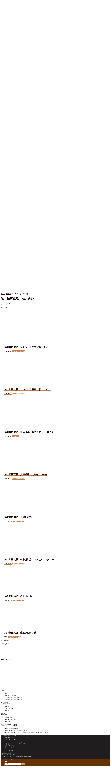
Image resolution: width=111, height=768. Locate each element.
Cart (6, 765)
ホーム (3, 294)
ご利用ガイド (8, 745)
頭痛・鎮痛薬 (8, 708)
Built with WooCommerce (23, 756)
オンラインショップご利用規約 (14, 743)
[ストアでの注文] (7, 304)
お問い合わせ (8, 750)
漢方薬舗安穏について (11, 736)
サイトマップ (8, 747)
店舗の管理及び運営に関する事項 (15, 730)
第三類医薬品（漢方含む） (13, 699)
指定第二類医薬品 (10, 695)
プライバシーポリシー (11, 739)
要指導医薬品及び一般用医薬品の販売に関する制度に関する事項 (26, 732)
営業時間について (10, 738)
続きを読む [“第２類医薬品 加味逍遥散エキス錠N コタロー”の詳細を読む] (15, 436)
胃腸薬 (6, 710)
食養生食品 (8, 717)
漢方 (5, 693)
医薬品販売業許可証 (11, 728)
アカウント (8, 759)
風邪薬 (6, 706)
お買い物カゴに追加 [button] (18, 351)
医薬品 (8, 294)
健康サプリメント (10, 719)
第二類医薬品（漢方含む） (13, 697)
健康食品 (7, 721)
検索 (5, 761)
